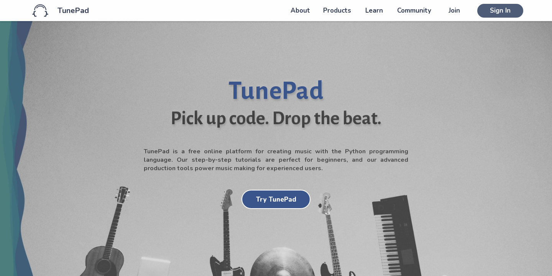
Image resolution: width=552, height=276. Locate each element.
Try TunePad (276, 199)
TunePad (73, 10)
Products (337, 10)
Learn (374, 10)
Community (414, 10)
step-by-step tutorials (226, 160)
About (300, 10)
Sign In (500, 10)
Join (454, 10)
